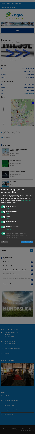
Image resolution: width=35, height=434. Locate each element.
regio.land (31, 245)
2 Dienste (9, 209)
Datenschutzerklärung (26, 200)
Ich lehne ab (4, 242)
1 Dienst (8, 214)
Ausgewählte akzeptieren (27, 242)
